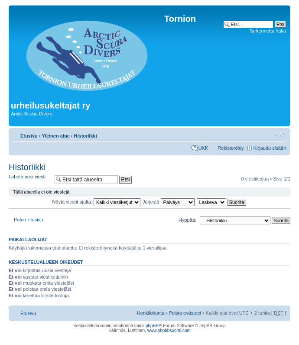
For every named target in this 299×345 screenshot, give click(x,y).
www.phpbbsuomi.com (169, 330)
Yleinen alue (56, 135)
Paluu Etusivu (28, 219)
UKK (203, 148)
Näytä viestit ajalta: (96, 201)
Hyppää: (187, 220)
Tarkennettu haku (268, 30)
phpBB (152, 325)
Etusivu (29, 135)
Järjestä (169, 201)
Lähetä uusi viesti (29, 179)
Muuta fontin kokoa (279, 134)
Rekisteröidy (231, 148)
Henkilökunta (151, 312)
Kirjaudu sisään (270, 148)
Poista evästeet (185, 312)
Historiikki (85, 135)
